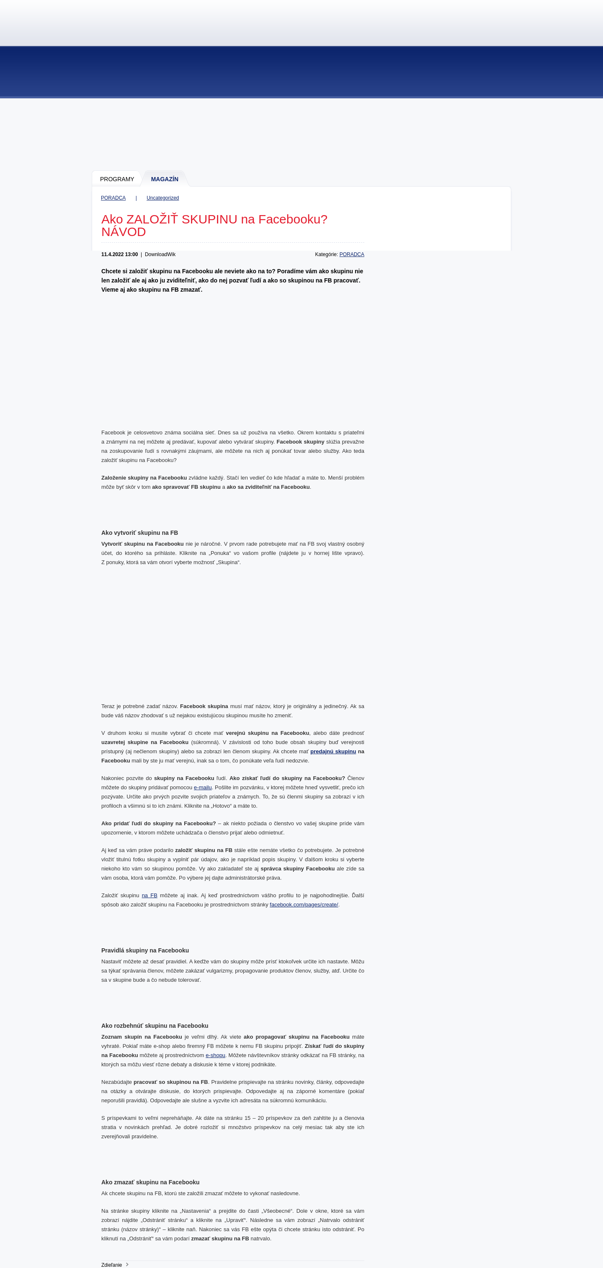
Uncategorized (163, 198)
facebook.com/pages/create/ (304, 904)
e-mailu (203, 787)
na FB (149, 895)
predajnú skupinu (333, 751)
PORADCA (113, 198)
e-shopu (215, 1055)
